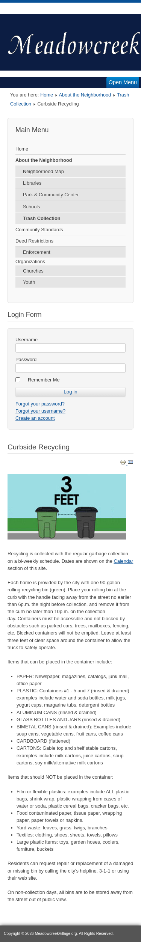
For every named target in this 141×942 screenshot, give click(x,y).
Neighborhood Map (43, 171)
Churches (33, 271)
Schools (31, 207)
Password (25, 359)
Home (46, 95)
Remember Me (44, 380)
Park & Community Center (51, 194)
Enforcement (36, 252)
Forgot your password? (40, 404)
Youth (29, 282)
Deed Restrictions (34, 241)
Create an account (35, 418)
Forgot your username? (40, 411)
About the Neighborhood (85, 95)
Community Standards (39, 229)
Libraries (32, 183)
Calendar (123, 561)
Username (26, 339)
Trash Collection (42, 218)
